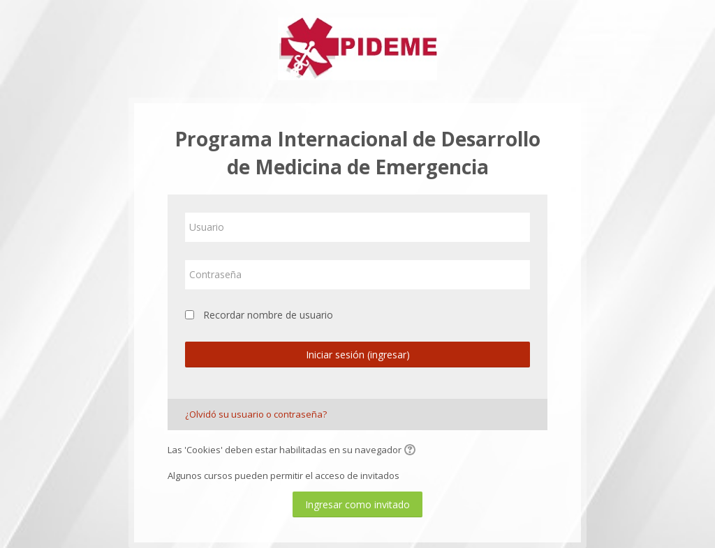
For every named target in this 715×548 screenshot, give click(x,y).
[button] (412, 451)
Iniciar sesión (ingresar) (358, 354)
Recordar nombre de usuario (268, 314)
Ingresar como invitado (357, 504)
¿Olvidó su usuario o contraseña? (256, 414)
